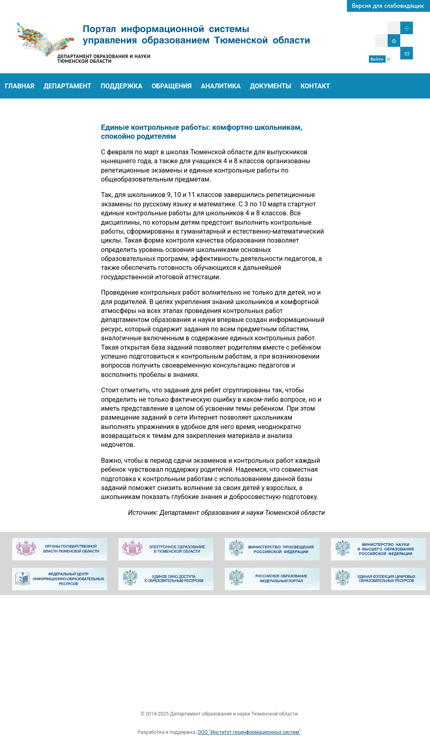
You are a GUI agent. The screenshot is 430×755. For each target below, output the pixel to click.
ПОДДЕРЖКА (121, 86)
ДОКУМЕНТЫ (270, 86)
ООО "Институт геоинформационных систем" (249, 732)
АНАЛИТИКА (221, 86)
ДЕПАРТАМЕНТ (67, 86)
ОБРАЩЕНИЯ (171, 86)
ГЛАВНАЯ (19, 86)
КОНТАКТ (315, 86)
